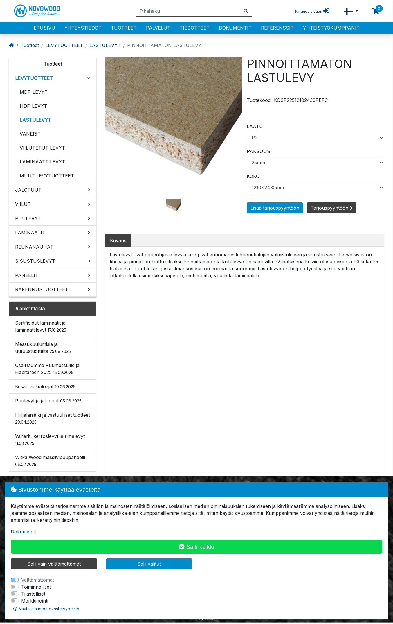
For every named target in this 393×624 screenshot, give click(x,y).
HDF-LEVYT (33, 106)
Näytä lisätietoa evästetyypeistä (46, 608)
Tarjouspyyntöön (332, 208)
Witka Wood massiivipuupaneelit (50, 460)
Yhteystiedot (83, 28)
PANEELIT (26, 275)
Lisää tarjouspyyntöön (274, 208)
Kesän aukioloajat (45, 386)
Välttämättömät (37, 580)
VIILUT (23, 204)
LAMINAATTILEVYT (42, 162)
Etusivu (44, 28)
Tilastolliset (33, 594)
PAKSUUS (258, 151)
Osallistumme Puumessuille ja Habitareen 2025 (47, 368)
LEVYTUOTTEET (64, 45)
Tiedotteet (195, 28)
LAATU (255, 126)
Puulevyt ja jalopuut (48, 401)
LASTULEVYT (105, 45)
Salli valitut (149, 564)
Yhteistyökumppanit (331, 28)
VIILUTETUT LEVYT (42, 148)
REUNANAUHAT (34, 247)
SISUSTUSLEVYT (35, 261)
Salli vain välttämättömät (54, 564)
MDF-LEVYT (34, 92)
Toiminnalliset (36, 587)
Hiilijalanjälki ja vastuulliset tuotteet (52, 418)
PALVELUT (158, 28)
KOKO (253, 176)
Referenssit (277, 28)
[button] (350, 11)
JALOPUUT (28, 190)
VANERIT (30, 134)
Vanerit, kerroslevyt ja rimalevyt (50, 439)
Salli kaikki (196, 546)
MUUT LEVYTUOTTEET (47, 176)
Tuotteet (124, 28)
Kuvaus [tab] (118, 240)
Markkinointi (34, 601)
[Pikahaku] (188, 11)
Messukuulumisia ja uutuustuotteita (43, 347)
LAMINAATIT (30, 232)
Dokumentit (235, 28)
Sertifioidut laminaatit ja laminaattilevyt (40, 326)
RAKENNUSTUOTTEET (41, 289)
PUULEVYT (28, 218)
